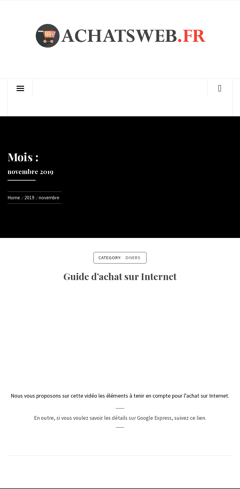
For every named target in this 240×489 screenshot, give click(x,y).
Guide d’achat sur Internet (120, 276)
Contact (134, 88)
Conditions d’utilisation (131, 107)
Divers (110, 88)
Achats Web (50, 88)
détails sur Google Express (142, 417)
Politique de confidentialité (67, 107)
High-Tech (83, 88)
